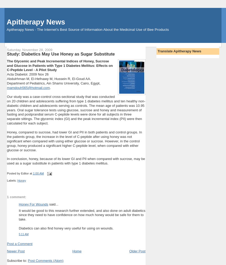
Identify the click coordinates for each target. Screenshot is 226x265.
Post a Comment (19, 244)
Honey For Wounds (33, 204)
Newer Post (16, 251)
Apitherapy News (36, 22)
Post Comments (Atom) (46, 261)
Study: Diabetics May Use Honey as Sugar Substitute (61, 54)
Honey (21, 180)
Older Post (137, 251)
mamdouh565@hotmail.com (28, 88)
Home (77, 251)
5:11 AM (23, 234)
